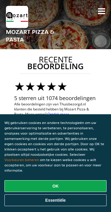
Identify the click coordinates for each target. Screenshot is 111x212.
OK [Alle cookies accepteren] (55, 186)
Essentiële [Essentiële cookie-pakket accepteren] (55, 200)
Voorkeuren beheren (21, 160)
